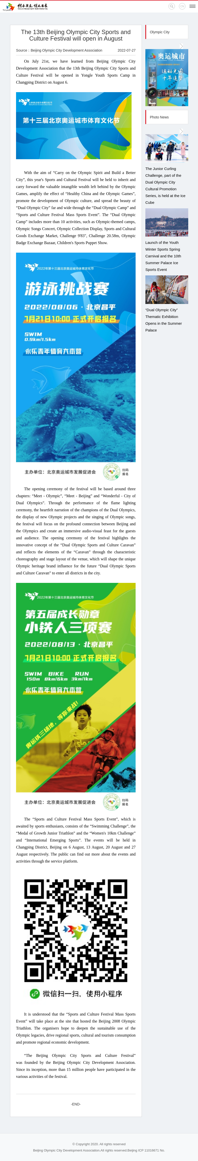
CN (182, 6)
